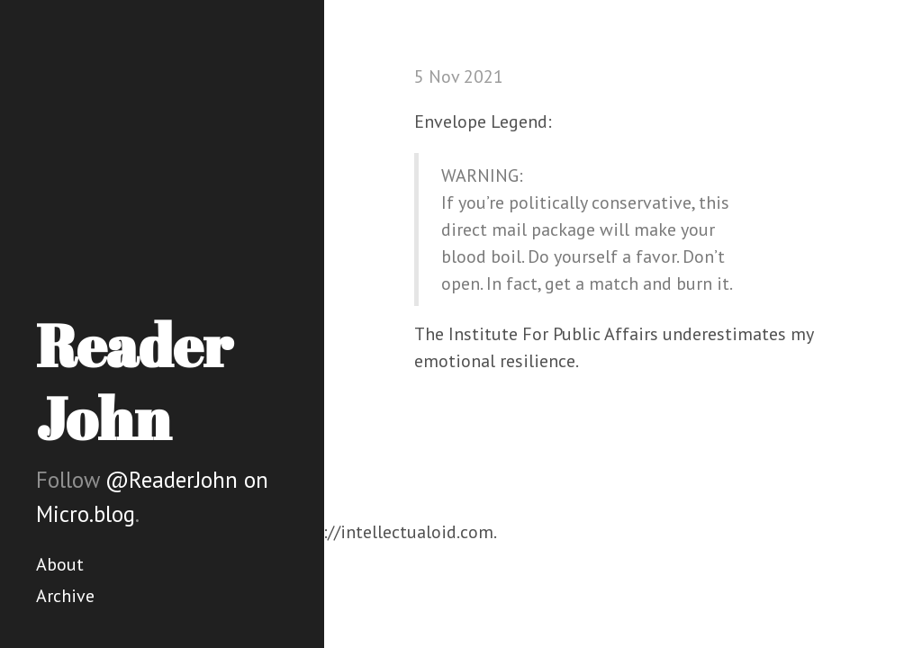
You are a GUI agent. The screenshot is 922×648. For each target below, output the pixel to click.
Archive (65, 596)
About (60, 564)
